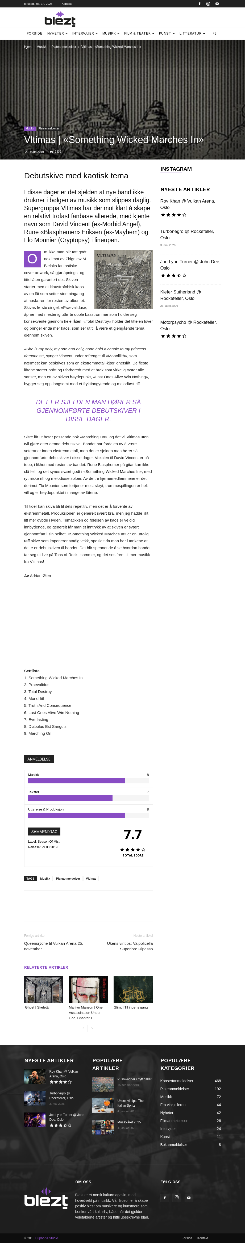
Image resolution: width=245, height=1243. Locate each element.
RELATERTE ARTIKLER (46, 967)
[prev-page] (83, 1028)
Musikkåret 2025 (129, 1122)
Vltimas (91, 878)
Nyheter (57, 33)
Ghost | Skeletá (37, 1007)
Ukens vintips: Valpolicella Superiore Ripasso (130, 946)
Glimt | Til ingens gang (131, 1007)
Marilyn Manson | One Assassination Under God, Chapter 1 (86, 1012)
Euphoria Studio (46, 1238)
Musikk (111, 33)
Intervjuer (85, 33)
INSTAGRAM (176, 169)
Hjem (28, 47)
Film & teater (139, 33)
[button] (214, 33)
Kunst (167, 33)
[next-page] (92, 1028)
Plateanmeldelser (64, 47)
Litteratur (192, 33)
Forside (34, 33)
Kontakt (67, 3)
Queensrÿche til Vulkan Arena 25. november (53, 946)
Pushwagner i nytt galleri (135, 1079)
